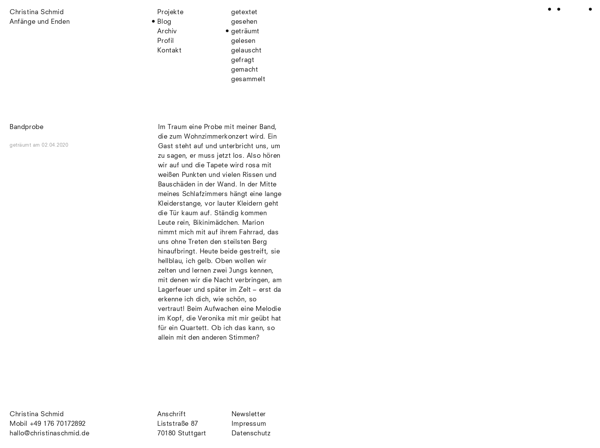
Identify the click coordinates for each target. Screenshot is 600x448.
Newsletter (249, 414)
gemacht (244, 70)
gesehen (244, 22)
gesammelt (248, 79)
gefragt (242, 60)
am (50, 145)
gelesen (243, 41)
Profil (165, 41)
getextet (244, 12)
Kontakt (169, 50)
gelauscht (246, 50)
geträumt (245, 31)
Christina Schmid (37, 414)
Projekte (170, 12)
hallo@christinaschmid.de (49, 433)
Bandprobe (26, 127)
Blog (164, 22)
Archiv (167, 31)
